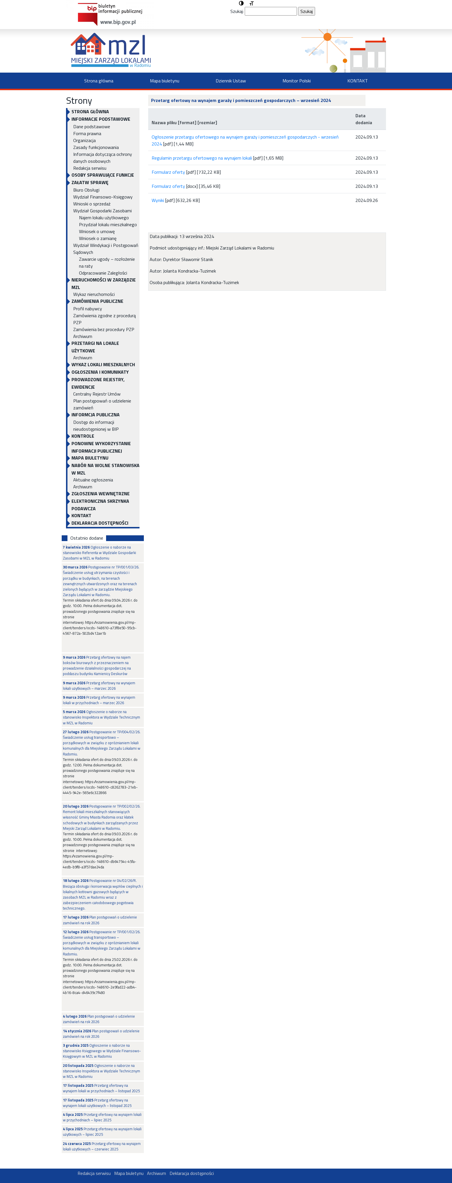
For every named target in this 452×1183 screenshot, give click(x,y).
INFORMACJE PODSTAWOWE (100, 119)
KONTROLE (82, 435)
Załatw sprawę (89, 182)
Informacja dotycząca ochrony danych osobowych (102, 158)
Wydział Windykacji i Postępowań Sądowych (105, 249)
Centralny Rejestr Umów (96, 393)
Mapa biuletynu (164, 80)
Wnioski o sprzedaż (91, 203)
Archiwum (82, 336)
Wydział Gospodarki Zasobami (102, 210)
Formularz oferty (168, 172)
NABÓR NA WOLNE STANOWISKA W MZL (105, 469)
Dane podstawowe (91, 126)
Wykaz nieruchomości (94, 294)
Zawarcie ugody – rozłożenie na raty (107, 262)
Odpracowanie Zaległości (103, 272)
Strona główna (98, 80)
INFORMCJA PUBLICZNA (95, 414)
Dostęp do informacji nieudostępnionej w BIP (96, 425)
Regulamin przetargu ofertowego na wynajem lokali (202, 157)
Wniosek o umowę (97, 231)
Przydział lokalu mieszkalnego (108, 224)
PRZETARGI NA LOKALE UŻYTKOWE (95, 347)
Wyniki (158, 200)
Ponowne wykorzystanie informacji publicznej (101, 447)
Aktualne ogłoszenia (93, 479)
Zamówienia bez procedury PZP (103, 329)
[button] (241, 3)
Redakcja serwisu (89, 168)
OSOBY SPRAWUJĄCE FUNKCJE (102, 174)
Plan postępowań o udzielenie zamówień (102, 404)
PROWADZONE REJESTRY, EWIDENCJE (98, 383)
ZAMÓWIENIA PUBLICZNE (97, 301)
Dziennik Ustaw (231, 80)
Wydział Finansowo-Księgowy (103, 196)
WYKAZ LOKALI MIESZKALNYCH (103, 364)
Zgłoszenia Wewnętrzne (100, 493)
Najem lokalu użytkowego (104, 217)
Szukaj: (237, 11)
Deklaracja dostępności (99, 522)
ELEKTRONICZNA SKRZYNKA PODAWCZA (100, 505)
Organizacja (84, 140)
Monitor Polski (296, 80)
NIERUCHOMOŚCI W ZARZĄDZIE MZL (103, 283)
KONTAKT (357, 80)
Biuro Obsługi (86, 189)
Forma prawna (87, 133)
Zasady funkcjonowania (96, 147)
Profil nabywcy (87, 308)
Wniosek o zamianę (97, 238)
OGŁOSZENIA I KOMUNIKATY (100, 371)
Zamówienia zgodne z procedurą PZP (104, 319)
